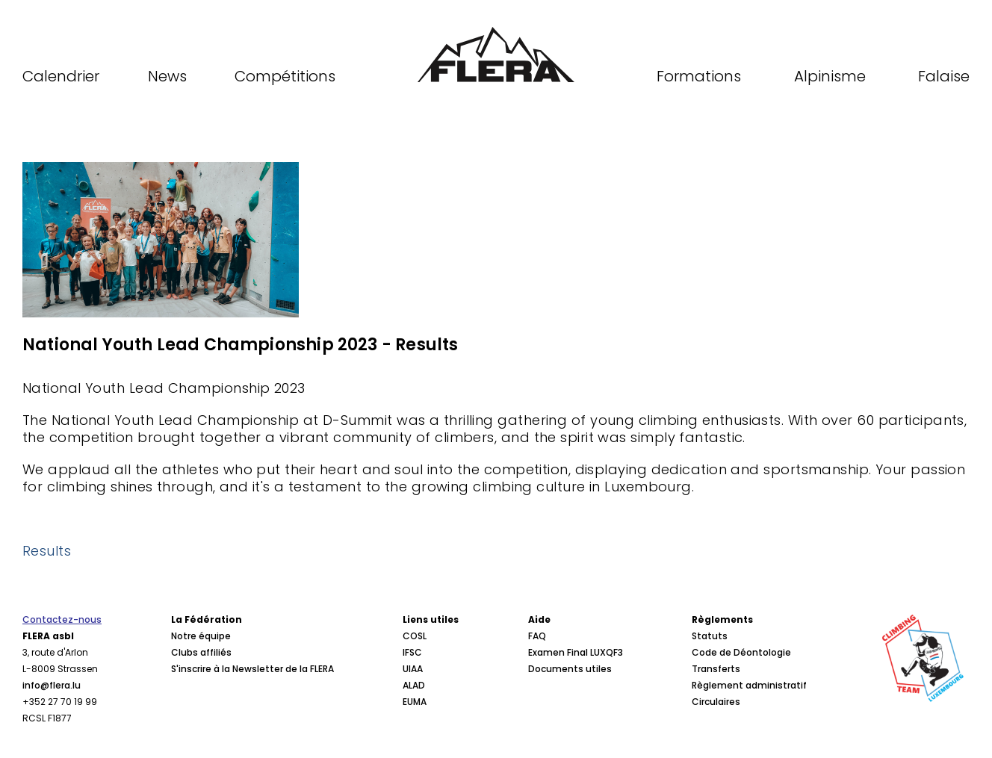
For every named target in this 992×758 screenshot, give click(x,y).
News (167, 76)
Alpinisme (830, 76)
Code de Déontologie (741, 652)
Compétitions (285, 76)
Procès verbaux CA (213, 718)
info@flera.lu (51, 685)
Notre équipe (201, 636)
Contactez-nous (62, 619)
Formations (699, 76)
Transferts (716, 668)
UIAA (413, 668)
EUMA (415, 701)
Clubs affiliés (201, 652)
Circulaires (716, 701)
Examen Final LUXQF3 (575, 652)
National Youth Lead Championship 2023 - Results (240, 344)
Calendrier (60, 76)
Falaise (944, 76)
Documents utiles (570, 668)
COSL (415, 636)
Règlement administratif (749, 685)
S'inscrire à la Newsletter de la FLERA (252, 668)
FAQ (537, 636)
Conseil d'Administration (228, 701)
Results (46, 550)
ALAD (414, 685)
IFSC (412, 652)
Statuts (710, 636)
